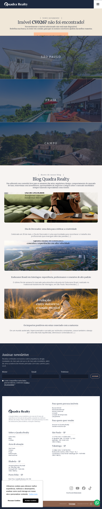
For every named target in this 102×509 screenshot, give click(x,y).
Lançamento (56, 416)
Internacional (13, 455)
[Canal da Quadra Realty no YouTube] (77, 488)
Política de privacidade (73, 493)
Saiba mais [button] (33, 494)
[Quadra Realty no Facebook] (83, 488)
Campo (11, 450)
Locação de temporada (59, 415)
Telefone (65, 372)
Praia (10, 452)
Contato (11, 440)
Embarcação (13, 453)
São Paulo (12, 448)
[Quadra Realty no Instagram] (71, 488)
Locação (54, 413)
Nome (4, 372)
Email (34, 372)
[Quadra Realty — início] (48, 4)
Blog (10, 438)
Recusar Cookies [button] (14, 500)
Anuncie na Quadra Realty (60, 425)
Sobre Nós (12, 437)
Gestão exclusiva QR (59, 426)
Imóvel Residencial (58, 409)
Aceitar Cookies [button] (30, 500)
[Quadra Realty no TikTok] (90, 488)
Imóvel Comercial (57, 411)
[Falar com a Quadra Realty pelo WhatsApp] (97, 503)
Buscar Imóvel (56, 408)
